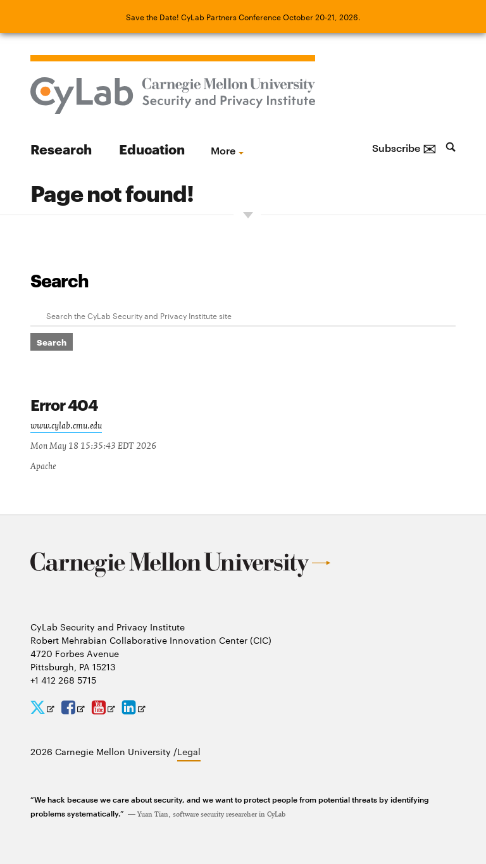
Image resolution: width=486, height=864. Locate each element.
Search (59, 280)
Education (152, 148)
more (223, 150)
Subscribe (404, 147)
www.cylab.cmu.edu (66, 426)
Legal (189, 751)
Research (61, 148)
